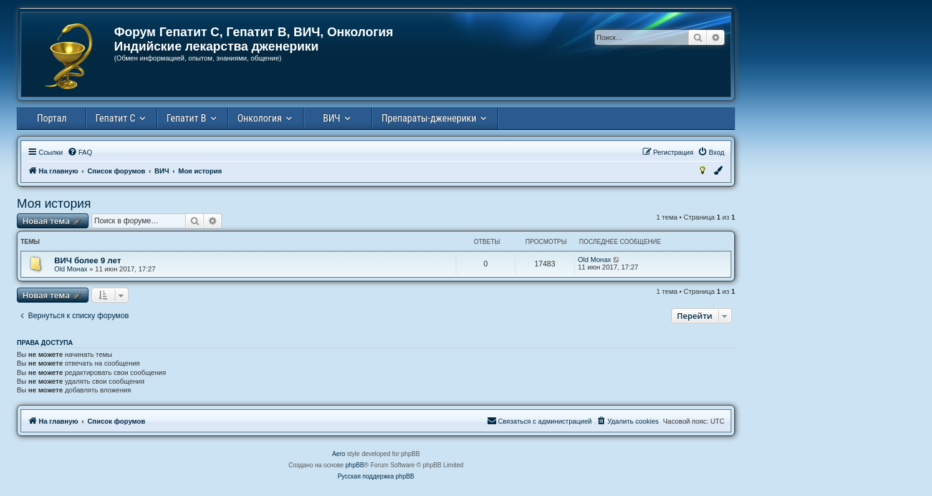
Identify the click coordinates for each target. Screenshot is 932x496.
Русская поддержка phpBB (375, 476)
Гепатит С (115, 118)
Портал (52, 118)
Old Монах (70, 269)
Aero (338, 453)
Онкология (260, 118)
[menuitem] (79, 152)
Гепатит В (186, 118)
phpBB (354, 465)
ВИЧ (331, 118)
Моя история (54, 203)
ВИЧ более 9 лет (87, 260)
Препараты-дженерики (429, 118)
